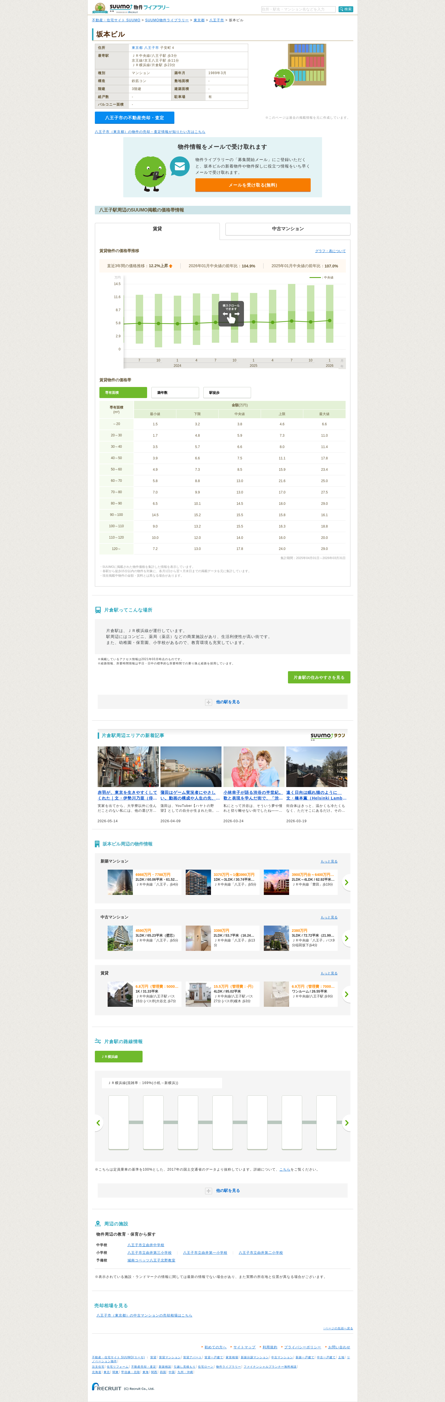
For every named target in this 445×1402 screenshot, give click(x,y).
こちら (285, 1169)
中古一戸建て (326, 1357)
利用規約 (270, 1347)
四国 (163, 1372)
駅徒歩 (214, 393)
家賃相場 (232, 1357)
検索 (348, 9)
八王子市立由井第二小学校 (261, 1253)
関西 (154, 1372)
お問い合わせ (339, 1347)
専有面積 (112, 393)
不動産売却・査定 (143, 1366)
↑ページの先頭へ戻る (338, 1328)
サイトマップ (244, 1347)
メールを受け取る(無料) (253, 185)
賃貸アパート (192, 1357)
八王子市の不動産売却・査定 (134, 117)
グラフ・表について (330, 251)
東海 (146, 1372)
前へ (99, 1123)
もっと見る (329, 861)
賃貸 (153, 1357)
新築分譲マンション (255, 1357)
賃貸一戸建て (213, 1357)
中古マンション (282, 1357)
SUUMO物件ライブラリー (167, 20)
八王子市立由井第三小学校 (150, 1253)
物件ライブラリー (228, 1366)
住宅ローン (206, 1366)
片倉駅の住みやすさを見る (319, 677)
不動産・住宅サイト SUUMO (116, 20)
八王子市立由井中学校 (146, 1245)
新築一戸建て (305, 1357)
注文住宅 (98, 1366)
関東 (115, 1372)
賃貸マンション (170, 1357)
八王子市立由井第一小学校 (205, 1253)
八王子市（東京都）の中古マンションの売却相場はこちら (145, 1315)
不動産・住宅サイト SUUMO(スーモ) (118, 1357)
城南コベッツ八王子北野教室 (152, 1260)
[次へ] (346, 882)
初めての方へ (215, 1347)
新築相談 (165, 1366)
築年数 (162, 393)
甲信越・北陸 (130, 1372)
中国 (172, 1372)
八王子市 (216, 20)
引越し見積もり (185, 1366)
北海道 (96, 1372)
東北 (107, 1372)
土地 (341, 1357)
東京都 (199, 20)
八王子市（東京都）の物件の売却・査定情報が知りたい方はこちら (150, 132)
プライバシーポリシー (302, 1347)
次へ (346, 1123)
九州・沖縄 (185, 1372)
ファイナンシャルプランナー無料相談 (270, 1366)
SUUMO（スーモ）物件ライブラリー (130, 8)
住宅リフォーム (118, 1366)
